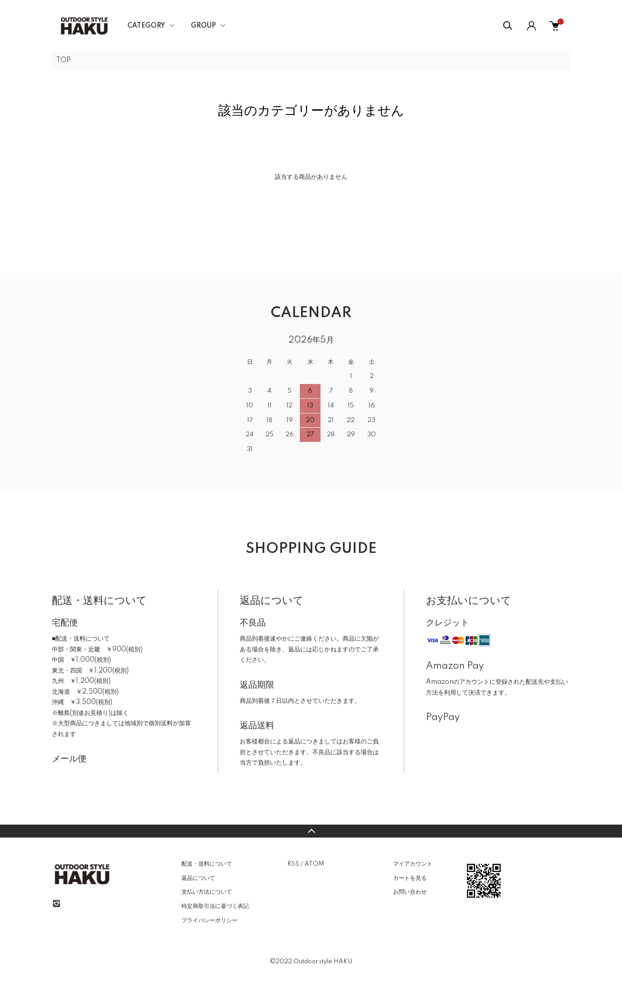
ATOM (314, 864)
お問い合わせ (410, 892)
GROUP (203, 25)
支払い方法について (206, 892)
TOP (63, 60)
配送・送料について (206, 864)
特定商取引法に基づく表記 (215, 906)
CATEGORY (146, 25)
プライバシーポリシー (209, 920)
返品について (198, 878)
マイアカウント (412, 864)
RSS (293, 864)
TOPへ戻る (311, 831)
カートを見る (410, 878)
